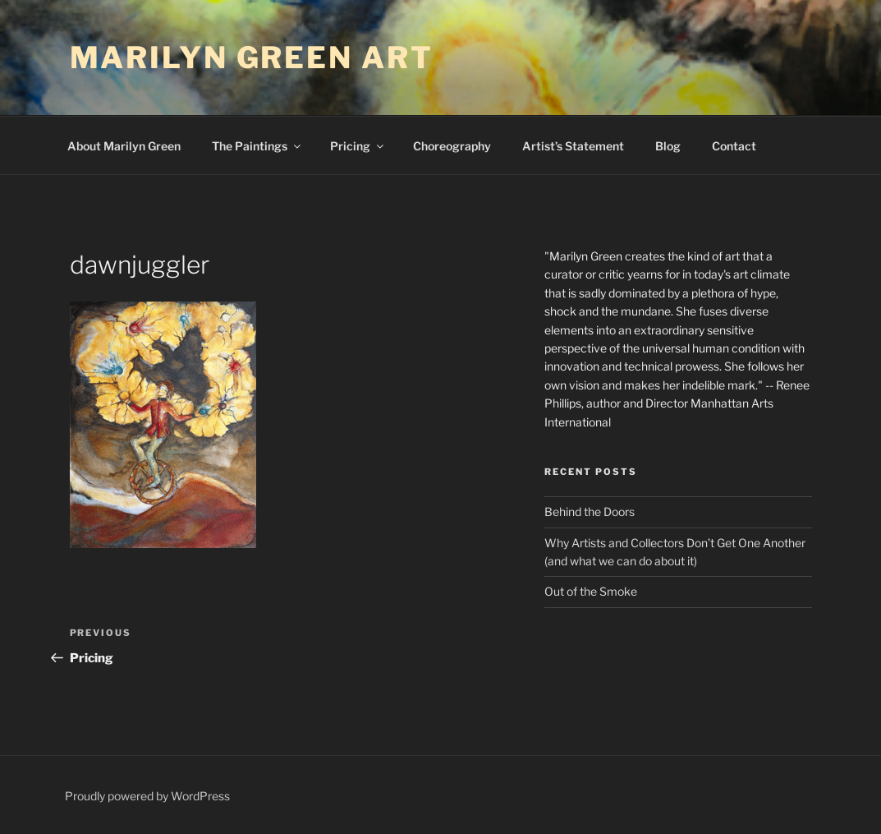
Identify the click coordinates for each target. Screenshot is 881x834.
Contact (734, 146)
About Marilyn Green (124, 146)
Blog (668, 146)
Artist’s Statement (573, 146)
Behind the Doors (589, 511)
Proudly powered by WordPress (147, 796)
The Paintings (257, 146)
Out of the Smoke (590, 591)
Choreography (452, 146)
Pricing (358, 146)
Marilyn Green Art (252, 57)
